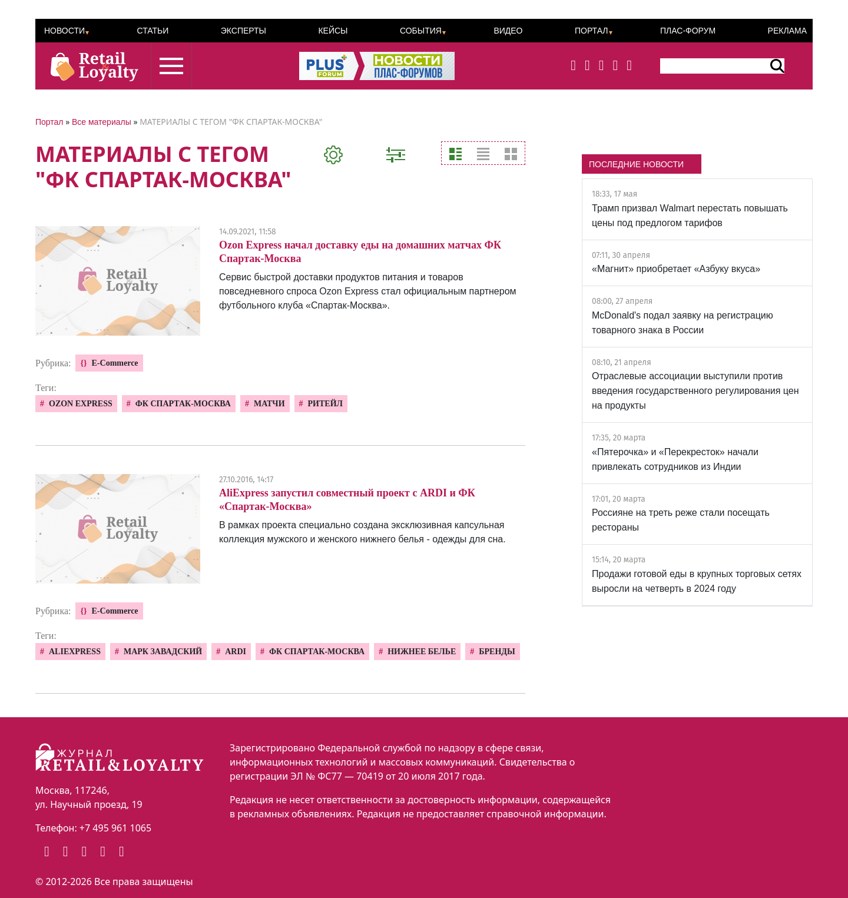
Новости (64, 30)
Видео (507, 30)
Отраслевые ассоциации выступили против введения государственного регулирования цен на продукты (695, 390)
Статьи (152, 30)
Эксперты (243, 30)
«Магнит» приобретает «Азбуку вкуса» (676, 269)
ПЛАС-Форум (688, 30)
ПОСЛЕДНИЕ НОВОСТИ (636, 164)
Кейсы (332, 30)
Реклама (787, 30)
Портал (591, 30)
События (421, 30)
